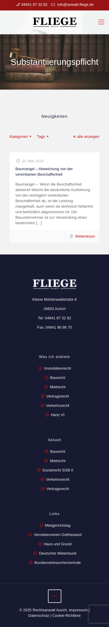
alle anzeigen (85, 136)
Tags (43, 136)
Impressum (78, 610)
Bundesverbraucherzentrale (58, 562)
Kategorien (21, 136)
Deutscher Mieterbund (57, 553)
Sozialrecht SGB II (57, 470)
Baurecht (57, 377)
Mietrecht (57, 387)
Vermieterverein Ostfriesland (57, 534)
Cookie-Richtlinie (66, 615)
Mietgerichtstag (57, 525)
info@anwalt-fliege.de (75, 4)
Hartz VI (58, 415)
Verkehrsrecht (57, 405)
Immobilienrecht (57, 368)
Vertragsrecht (57, 396)
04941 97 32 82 (34, 4)
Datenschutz (38, 615)
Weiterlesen (85, 236)
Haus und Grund (58, 544)
